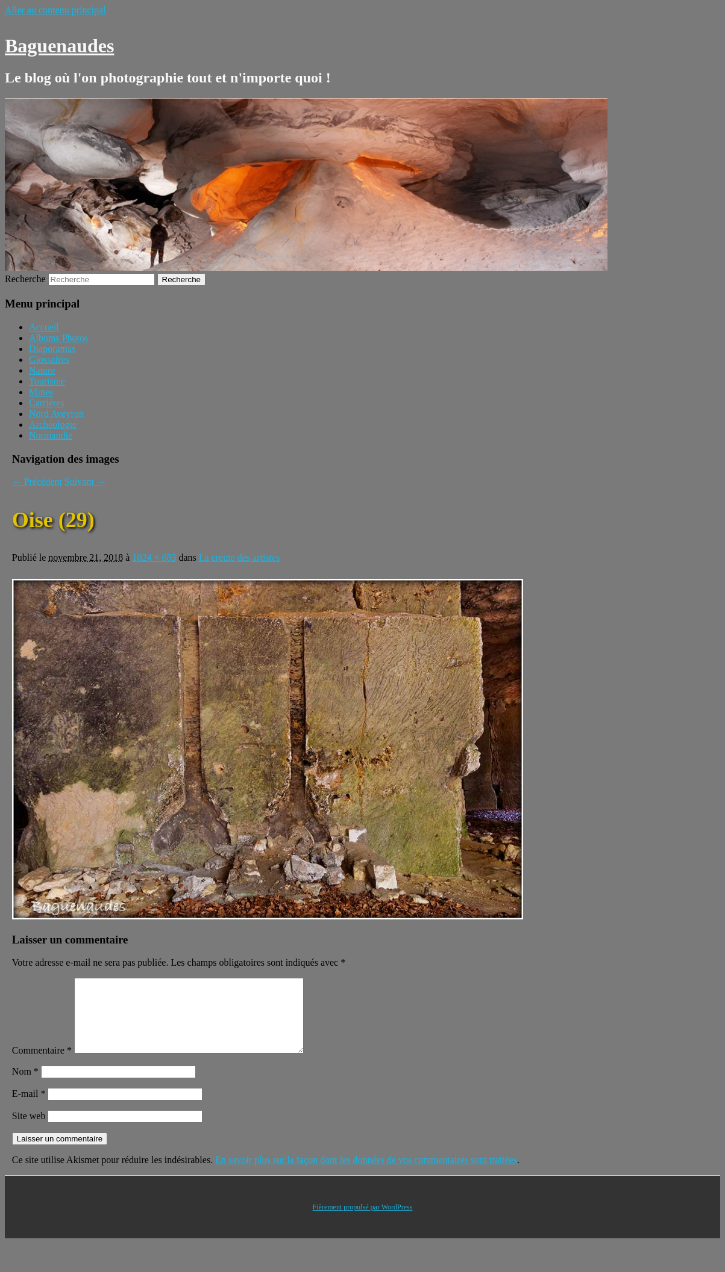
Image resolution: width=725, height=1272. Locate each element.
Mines (41, 392)
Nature (42, 370)
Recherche (25, 279)
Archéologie (53, 424)
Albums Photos (58, 338)
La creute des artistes (239, 557)
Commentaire (42, 1065)
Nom (25, 1086)
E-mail (29, 1108)
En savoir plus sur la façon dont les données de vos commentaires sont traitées (366, 1174)
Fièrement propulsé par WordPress (363, 1221)
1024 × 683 (154, 557)
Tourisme (47, 381)
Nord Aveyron (56, 414)
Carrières (46, 403)
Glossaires (49, 359)
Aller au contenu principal (55, 10)
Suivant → (85, 482)
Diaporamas (52, 349)
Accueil (44, 327)
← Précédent (37, 482)
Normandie (50, 435)
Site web (29, 1130)
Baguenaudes (59, 46)
